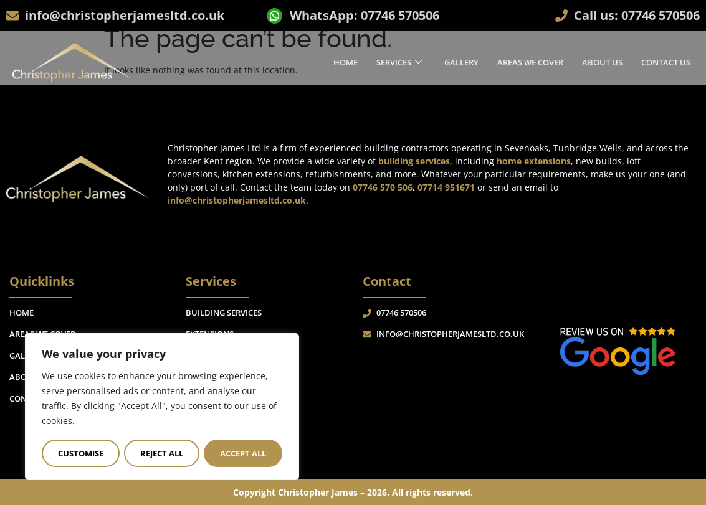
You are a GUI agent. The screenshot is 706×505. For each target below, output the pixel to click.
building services (414, 161)
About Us (602, 61)
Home (345, 61)
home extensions (534, 161)
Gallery (461, 61)
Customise (80, 453)
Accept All (243, 453)
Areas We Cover (530, 61)
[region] (162, 407)
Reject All (161, 453)
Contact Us (665, 61)
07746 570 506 (383, 187)
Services (399, 61)
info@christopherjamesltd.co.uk (237, 200)
